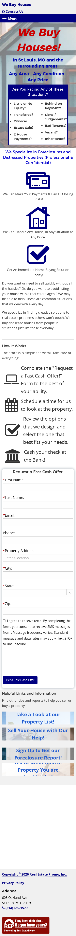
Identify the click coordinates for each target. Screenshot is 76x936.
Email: (9, 515)
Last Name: (13, 497)
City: (7, 568)
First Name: (14, 479)
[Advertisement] (38, 831)
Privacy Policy (13, 883)
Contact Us (12, 11)
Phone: (9, 532)
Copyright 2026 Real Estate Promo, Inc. (34, 874)
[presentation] (38, 558)
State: (8, 585)
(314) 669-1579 (15, 908)
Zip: (7, 603)
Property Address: (19, 550)
